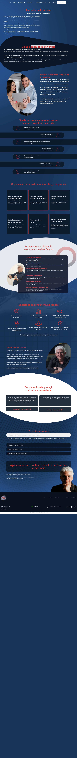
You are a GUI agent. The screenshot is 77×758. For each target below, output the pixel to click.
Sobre (14, 2)
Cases (49, 2)
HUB (58, 498)
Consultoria (30, 2)
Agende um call (61, 2)
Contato (64, 498)
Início (10, 2)
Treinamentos (21, 2)
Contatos (54, 2)
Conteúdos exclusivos (41, 2)
